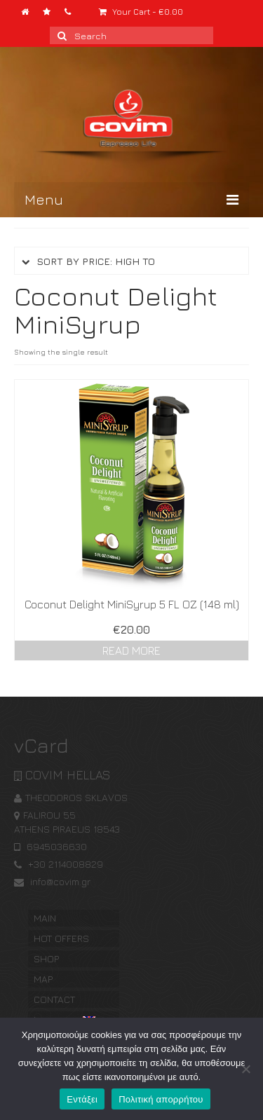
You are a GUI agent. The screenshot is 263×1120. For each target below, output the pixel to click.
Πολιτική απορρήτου (161, 1099)
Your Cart (141, 11)
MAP (43, 979)
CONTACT (54, 999)
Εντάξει (82, 1099)
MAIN (45, 918)
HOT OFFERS (61, 938)
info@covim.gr (52, 881)
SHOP (46, 958)
